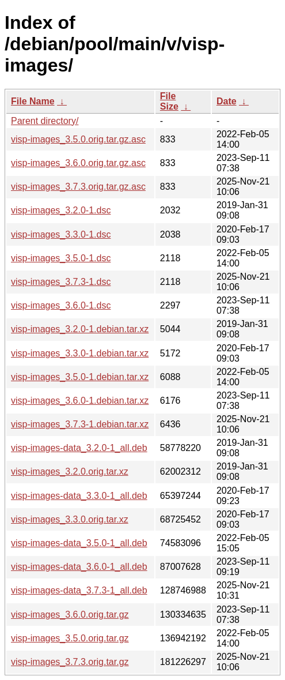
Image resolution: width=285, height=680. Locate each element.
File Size (169, 101)
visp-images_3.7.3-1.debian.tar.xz (80, 424)
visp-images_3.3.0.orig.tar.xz (69, 519)
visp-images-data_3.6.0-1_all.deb (79, 567)
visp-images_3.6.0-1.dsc (61, 305)
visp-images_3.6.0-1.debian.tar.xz (80, 400)
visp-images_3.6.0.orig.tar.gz (70, 614)
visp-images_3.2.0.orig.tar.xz (69, 471)
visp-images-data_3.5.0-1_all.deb (79, 543)
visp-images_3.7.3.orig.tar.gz (70, 662)
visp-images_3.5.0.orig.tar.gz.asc (78, 139)
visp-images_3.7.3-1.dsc (61, 282)
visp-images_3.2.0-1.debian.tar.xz (80, 329)
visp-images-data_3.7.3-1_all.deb (79, 590)
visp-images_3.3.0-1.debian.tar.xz (80, 353)
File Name (33, 101)
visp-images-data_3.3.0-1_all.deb (79, 496)
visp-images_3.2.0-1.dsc (61, 210)
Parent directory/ (44, 121)
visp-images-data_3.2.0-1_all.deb (79, 448)
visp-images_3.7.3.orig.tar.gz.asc (78, 186)
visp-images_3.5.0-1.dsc (61, 258)
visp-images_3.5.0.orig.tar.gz (70, 638)
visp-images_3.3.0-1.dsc (61, 234)
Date (226, 101)
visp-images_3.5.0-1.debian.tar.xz (80, 377)
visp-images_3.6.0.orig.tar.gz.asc (78, 163)
